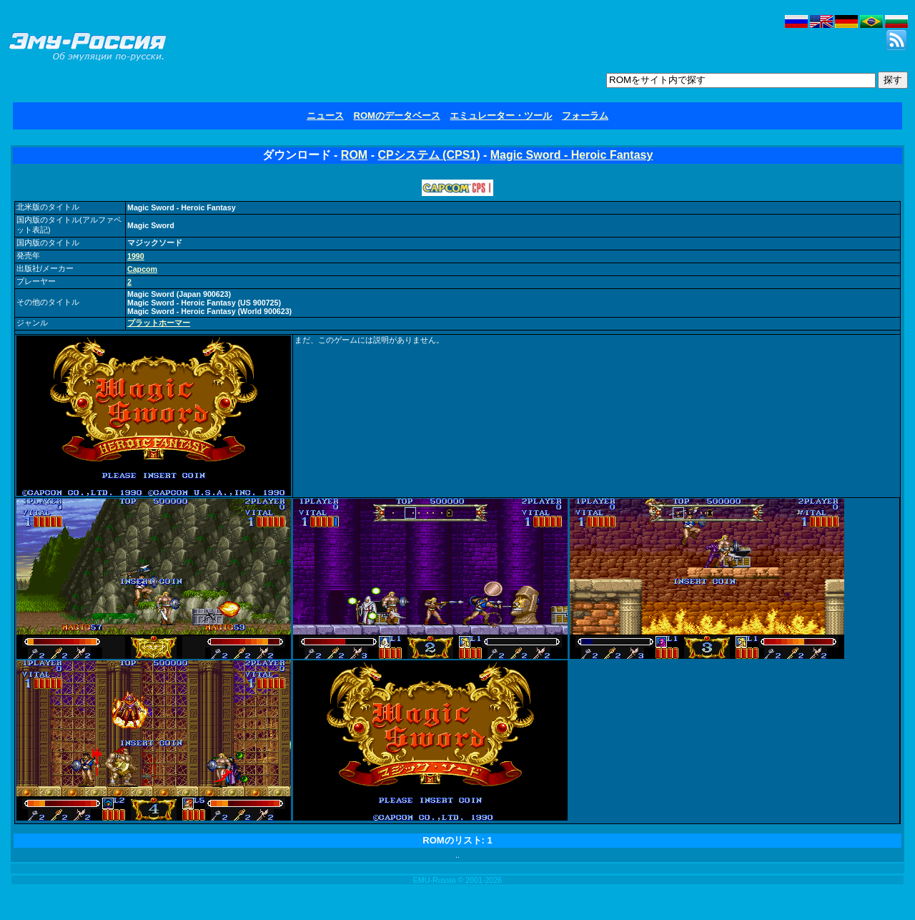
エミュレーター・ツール (501, 115)
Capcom (142, 269)
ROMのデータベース (397, 115)
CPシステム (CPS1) (428, 155)
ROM (354, 155)
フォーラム (585, 115)
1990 (135, 256)
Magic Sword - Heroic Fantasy (571, 155)
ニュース (325, 115)
